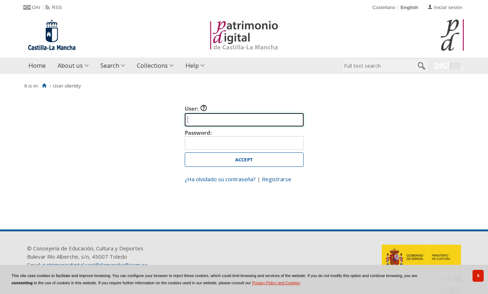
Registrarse (276, 179)
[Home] (44, 85)
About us (70, 65)
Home (37, 65)
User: (196, 108)
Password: (198, 132)
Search (109, 65)
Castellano (383, 7)
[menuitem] (39, 66)
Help (192, 65)
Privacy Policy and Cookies (276, 283)
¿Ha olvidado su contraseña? (220, 179)
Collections (152, 65)
